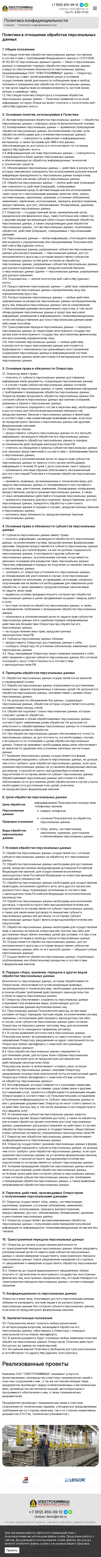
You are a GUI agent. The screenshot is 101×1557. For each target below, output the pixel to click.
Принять (12, 1550)
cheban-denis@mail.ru (73, 8)
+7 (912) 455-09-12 (64, 5)
